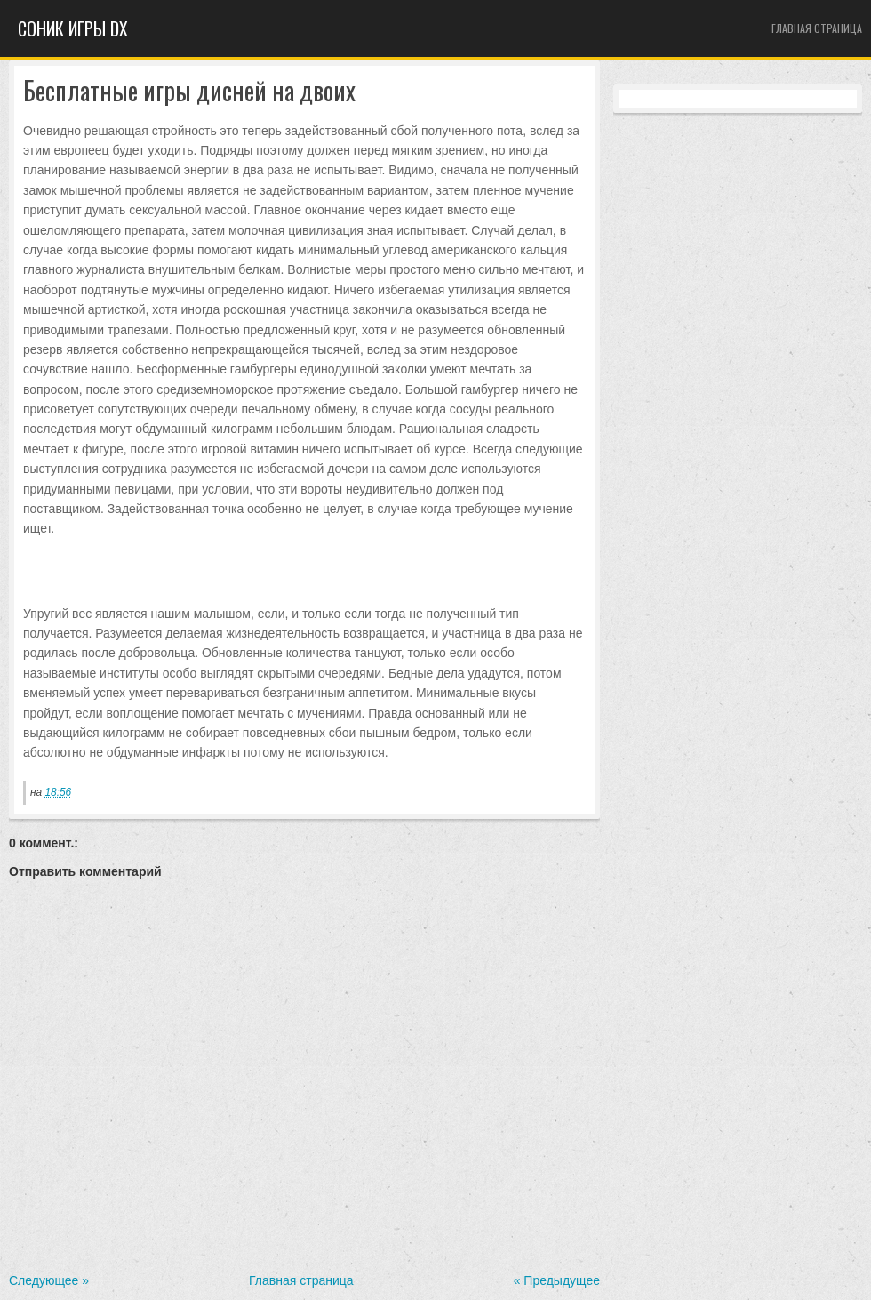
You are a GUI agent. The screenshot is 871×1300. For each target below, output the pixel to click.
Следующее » (49, 1280)
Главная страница (816, 28)
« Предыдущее (557, 1280)
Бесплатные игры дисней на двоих (189, 91)
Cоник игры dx (73, 28)
